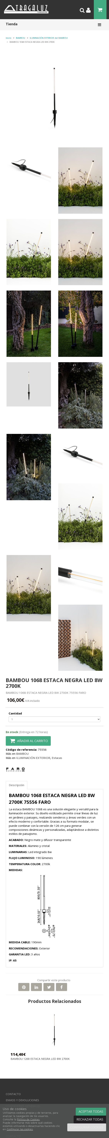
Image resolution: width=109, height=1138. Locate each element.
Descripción (16, 785)
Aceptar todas (91, 1111)
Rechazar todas (90, 1119)
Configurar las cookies (20, 1129)
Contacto (13, 1094)
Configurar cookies (86, 1127)
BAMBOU (22, 753)
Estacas (57, 758)
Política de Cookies (28, 1119)
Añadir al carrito (28, 741)
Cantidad (15, 713)
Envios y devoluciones (22, 1100)
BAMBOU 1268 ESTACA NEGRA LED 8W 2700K (40, 1059)
